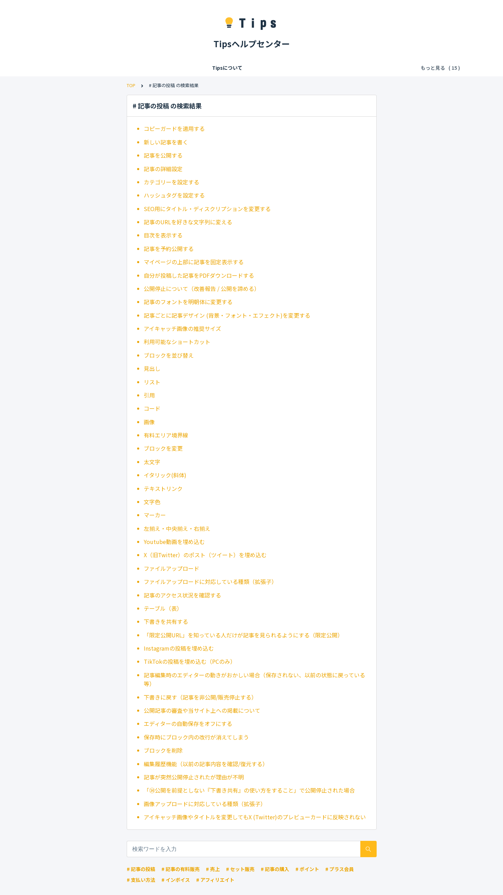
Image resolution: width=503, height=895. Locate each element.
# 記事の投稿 (141, 868)
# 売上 (213, 868)
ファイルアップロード (171, 568)
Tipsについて (68, 67)
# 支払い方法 (141, 879)
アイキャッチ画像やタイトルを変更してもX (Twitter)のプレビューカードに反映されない (255, 817)
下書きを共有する (166, 621)
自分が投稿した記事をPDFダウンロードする (199, 275)
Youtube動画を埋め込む (174, 541)
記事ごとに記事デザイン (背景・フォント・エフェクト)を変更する (227, 315)
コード (152, 408)
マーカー (155, 515)
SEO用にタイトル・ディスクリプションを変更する (207, 208)
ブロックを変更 (163, 448)
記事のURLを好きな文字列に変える (188, 222)
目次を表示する (163, 235)
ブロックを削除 (163, 750)
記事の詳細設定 (163, 169)
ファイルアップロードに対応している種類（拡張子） (210, 581)
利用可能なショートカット (177, 341)
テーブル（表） (163, 608)
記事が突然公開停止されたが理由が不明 (194, 777)
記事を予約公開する (169, 248)
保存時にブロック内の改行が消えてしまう (196, 737)
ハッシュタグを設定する (174, 195)
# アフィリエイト (215, 879)
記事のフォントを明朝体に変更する (188, 302)
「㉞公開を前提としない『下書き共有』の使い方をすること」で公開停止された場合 (249, 790)
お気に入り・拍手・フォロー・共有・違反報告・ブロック (338, 67)
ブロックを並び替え (169, 355)
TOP (131, 85)
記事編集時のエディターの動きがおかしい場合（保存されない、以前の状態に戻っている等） (254, 679)
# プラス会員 (339, 868)
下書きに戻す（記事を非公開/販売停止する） (200, 697)
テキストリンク (163, 488)
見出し (152, 368)
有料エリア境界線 (166, 435)
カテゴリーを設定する (171, 182)
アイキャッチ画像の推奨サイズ (182, 328)
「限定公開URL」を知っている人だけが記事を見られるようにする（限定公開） (243, 635)
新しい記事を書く (166, 142)
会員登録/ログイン (113, 67)
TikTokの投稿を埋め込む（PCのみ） (190, 661)
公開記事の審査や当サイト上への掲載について (202, 710)
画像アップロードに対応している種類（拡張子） (205, 804)
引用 (149, 395)
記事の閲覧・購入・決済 (239, 67)
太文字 (152, 462)
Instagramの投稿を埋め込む (179, 648)
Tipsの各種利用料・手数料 (172, 67)
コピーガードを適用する (174, 128)
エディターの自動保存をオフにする (188, 723)
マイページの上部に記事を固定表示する (194, 262)
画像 (149, 422)
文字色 (152, 501)
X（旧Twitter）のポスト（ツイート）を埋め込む (205, 555)
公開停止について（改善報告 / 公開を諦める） (202, 288)
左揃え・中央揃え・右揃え (177, 528)
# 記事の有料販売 (180, 868)
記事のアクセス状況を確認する (182, 595)
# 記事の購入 (275, 868)
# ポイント (307, 868)
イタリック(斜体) (165, 475)
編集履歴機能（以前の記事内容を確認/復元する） (206, 764)
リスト (152, 382)
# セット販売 (240, 868)
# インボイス (175, 879)
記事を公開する (163, 155)
